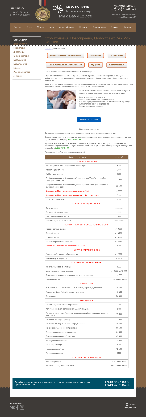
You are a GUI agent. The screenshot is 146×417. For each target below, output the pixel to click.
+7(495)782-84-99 (123, 9)
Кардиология (20, 60)
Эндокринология (21, 56)
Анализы (18, 76)
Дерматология (20, 44)
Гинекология (19, 48)
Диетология (19, 52)
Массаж (17, 68)
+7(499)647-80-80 (123, 6)
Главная (48, 49)
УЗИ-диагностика (22, 72)
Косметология (20, 64)
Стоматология (20, 40)
